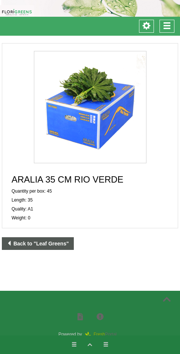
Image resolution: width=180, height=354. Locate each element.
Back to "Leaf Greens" (38, 244)
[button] (90, 107)
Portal (103, 334)
